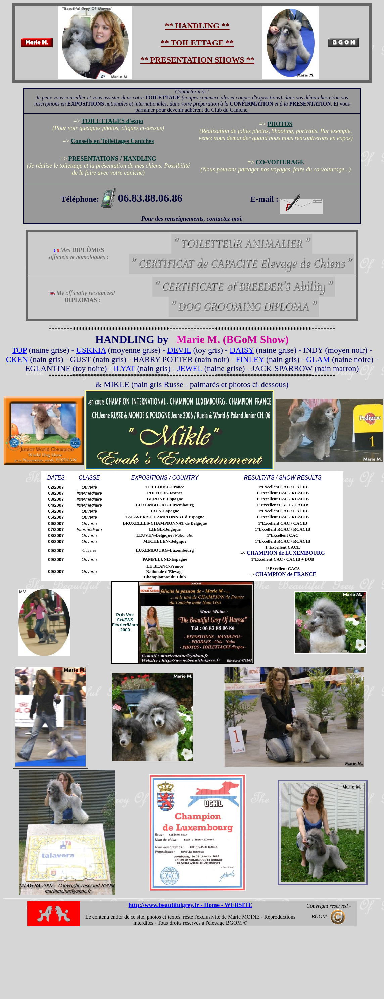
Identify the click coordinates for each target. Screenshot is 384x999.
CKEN (17, 359)
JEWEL (189, 368)
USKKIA (91, 350)
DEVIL (179, 350)
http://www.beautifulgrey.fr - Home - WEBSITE (190, 905)
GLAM (318, 359)
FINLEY (250, 359)
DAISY (242, 350)
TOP (19, 350)
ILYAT (124, 368)
